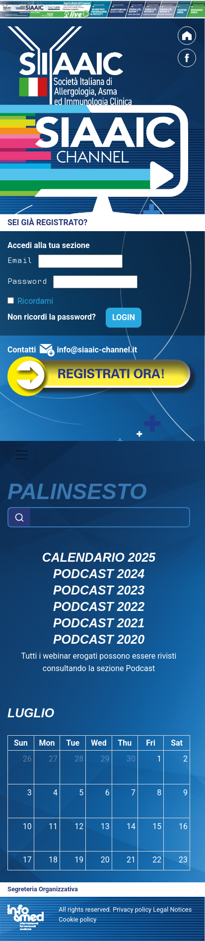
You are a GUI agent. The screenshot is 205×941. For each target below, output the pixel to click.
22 (156, 859)
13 (105, 826)
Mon (47, 743)
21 (131, 859)
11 (53, 826)
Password (27, 280)
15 (156, 826)
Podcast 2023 (98, 590)
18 (53, 859)
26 (27, 759)
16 (183, 826)
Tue (72, 743)
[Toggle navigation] (22, 455)
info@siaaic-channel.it (97, 349)
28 (78, 759)
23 (183, 859)
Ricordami (35, 301)
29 (105, 759)
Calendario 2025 (98, 557)
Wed (98, 743)
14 (131, 826)
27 (53, 759)
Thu (125, 743)
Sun (21, 743)
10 (27, 826)
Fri (150, 743)
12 (78, 826)
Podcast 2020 (98, 639)
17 (27, 859)
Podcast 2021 (98, 623)
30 (131, 759)
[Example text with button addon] (110, 517)
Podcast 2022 (98, 606)
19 (78, 859)
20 (105, 859)
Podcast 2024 (98, 574)
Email (19, 259)
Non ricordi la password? (52, 317)
